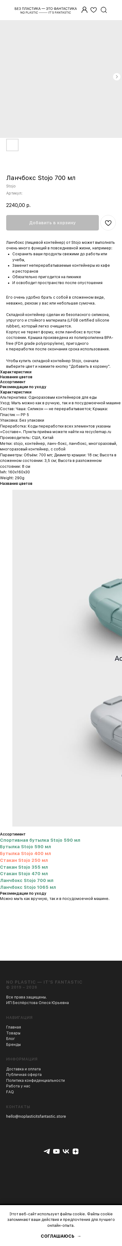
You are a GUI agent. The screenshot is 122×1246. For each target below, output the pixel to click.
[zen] (75, 1151)
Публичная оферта (24, 1075)
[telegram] (47, 1151)
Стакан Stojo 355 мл (24, 867)
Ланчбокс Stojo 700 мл (26, 880)
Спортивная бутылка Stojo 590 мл (40, 840)
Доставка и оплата (23, 1069)
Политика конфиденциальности (35, 1080)
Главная (13, 1027)
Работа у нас (18, 1086)
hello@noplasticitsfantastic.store (36, 1116)
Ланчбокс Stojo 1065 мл (28, 887)
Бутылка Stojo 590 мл (25, 846)
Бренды (13, 1044)
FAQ (10, 1092)
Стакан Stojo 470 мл (24, 873)
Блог (10, 1039)
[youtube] (56, 1151)
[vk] (66, 1151)
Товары (13, 1033)
